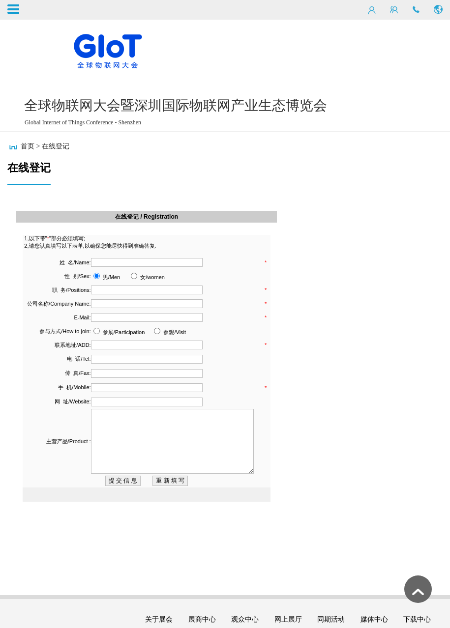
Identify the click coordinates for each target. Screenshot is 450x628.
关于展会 (159, 619)
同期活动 (331, 619)
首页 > (30, 146)
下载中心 (417, 619)
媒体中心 (374, 619)
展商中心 (202, 619)
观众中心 (245, 619)
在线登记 (55, 146)
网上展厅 (288, 619)
